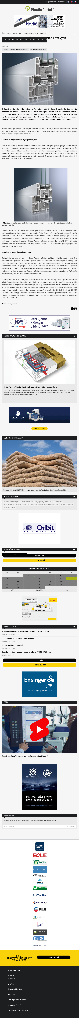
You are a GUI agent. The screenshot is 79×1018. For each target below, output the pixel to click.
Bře (12, 590)
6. (7, 578)
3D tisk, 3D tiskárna (66, 504)
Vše (14, 554)
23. (39, 584)
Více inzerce (39, 555)
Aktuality (30, 40)
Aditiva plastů (57, 502)
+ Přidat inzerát (40, 560)
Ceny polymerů (21, 40)
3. (50, 575)
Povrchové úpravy (27, 502)
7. (18, 578)
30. (39, 587)
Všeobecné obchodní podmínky (18, 1010)
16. (39, 581)
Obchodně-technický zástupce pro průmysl (18, 638)
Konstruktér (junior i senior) (12, 645)
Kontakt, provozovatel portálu (17, 1000)
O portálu (11, 975)
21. (18, 584)
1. (28, 575)
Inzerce (17, 40)
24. (50, 584)
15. (29, 581)
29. (29, 587)
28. (18, 587)
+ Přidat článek (39, 428)
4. (61, 575)
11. (61, 578)
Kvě (66, 590)
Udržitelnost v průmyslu (11, 502)
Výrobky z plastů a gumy (38, 49)
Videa (42, 40)
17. (50, 581)
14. (18, 581)
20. (7, 584)
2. (39, 575)
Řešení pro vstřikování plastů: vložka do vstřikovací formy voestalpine (30, 387)
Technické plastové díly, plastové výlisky (15, 49)
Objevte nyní (54, 957)
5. (71, 575)
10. (50, 578)
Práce (46, 40)
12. (72, 578)
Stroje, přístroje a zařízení (43, 502)
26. (72, 584)
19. (72, 581)
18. (61, 581)
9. (39, 578)
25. (61, 584)
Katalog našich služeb (15, 989)
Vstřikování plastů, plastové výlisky (15, 504)
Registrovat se (51, 2)
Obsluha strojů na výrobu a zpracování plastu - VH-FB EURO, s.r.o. (26, 652)
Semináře (38, 40)
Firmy (13, 40)
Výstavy (34, 40)
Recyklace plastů (9, 507)
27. (7, 587)
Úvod (3, 33)
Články (25, 40)
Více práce (40, 660)
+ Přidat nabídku (39, 665)
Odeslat (71, 826)
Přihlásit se (61, 2)
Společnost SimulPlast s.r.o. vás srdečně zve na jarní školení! (25, 756)
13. (7, 581)
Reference (11, 978)
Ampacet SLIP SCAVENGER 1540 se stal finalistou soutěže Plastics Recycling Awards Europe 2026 (34, 490)
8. (28, 578)
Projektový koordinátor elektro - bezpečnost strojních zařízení (25, 631)
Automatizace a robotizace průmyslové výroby (43, 504)
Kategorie (9, 40)
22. (29, 584)
